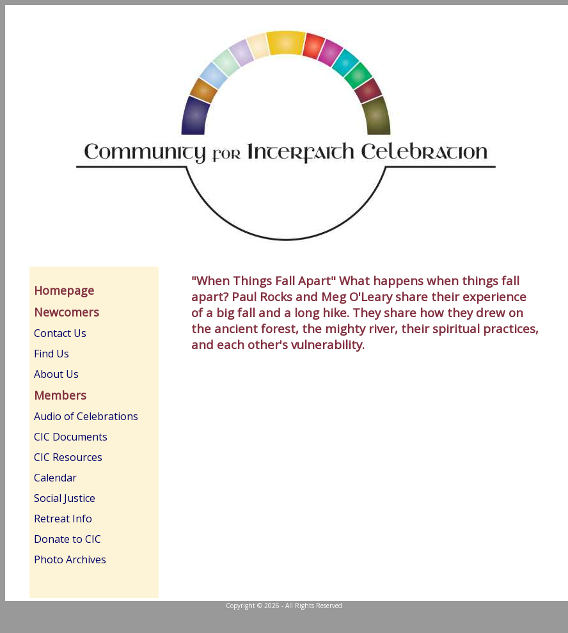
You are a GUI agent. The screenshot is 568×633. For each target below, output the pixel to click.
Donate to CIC (67, 539)
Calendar (55, 478)
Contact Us (60, 333)
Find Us (51, 354)
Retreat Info (63, 519)
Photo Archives (70, 559)
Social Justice (64, 498)
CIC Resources (68, 457)
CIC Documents (70, 437)
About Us (56, 374)
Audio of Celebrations (86, 416)
